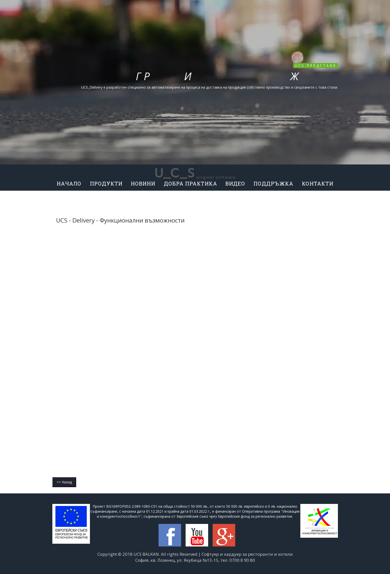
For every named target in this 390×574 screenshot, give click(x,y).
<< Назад (64, 482)
